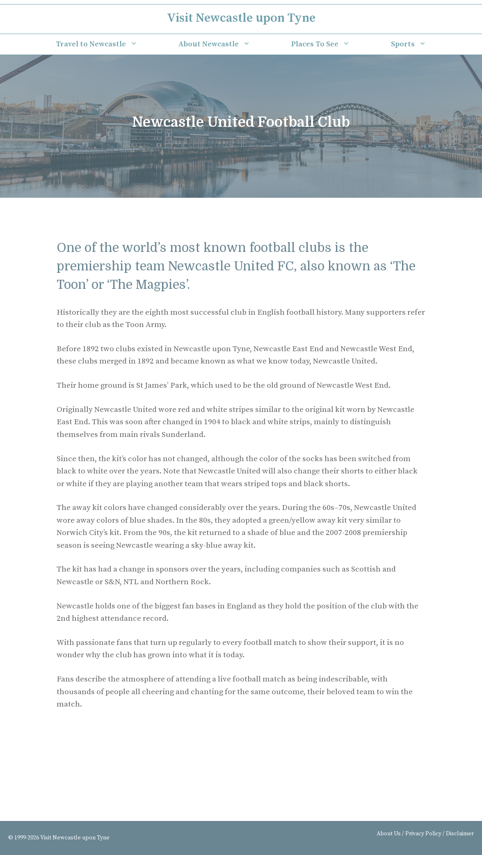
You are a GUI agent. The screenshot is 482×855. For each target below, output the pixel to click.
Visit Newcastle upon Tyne (241, 18)
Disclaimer (460, 833)
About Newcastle (224, 44)
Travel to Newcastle (107, 44)
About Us (389, 833)
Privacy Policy (423, 833)
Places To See (330, 44)
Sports (419, 44)
